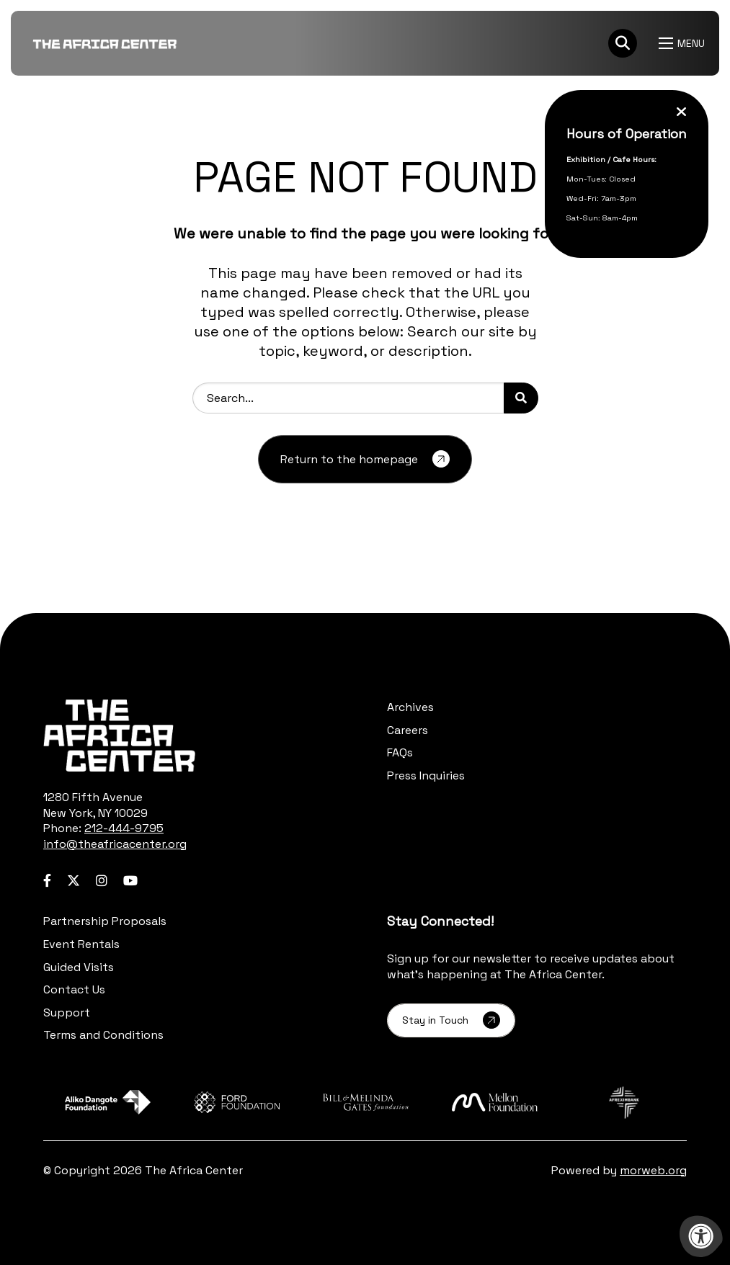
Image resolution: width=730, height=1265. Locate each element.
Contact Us (74, 989)
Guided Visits (78, 967)
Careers (407, 730)
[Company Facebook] (47, 881)
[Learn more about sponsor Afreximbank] (624, 1102)
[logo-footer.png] (119, 735)
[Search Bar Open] (622, 43)
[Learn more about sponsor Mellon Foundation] (495, 1102)
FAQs (400, 752)
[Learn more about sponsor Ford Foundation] (237, 1102)
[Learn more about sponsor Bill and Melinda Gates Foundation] (366, 1102)
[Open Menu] (683, 43)
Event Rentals (81, 944)
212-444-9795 (124, 828)
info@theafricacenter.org (115, 843)
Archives (410, 707)
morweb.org (653, 1170)
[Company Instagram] (101, 881)
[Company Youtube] (130, 881)
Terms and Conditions (103, 1034)
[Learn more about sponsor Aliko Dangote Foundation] (108, 1102)
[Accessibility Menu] (701, 1236)
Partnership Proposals (104, 921)
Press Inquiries (426, 775)
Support (66, 1012)
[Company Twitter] (73, 881)
